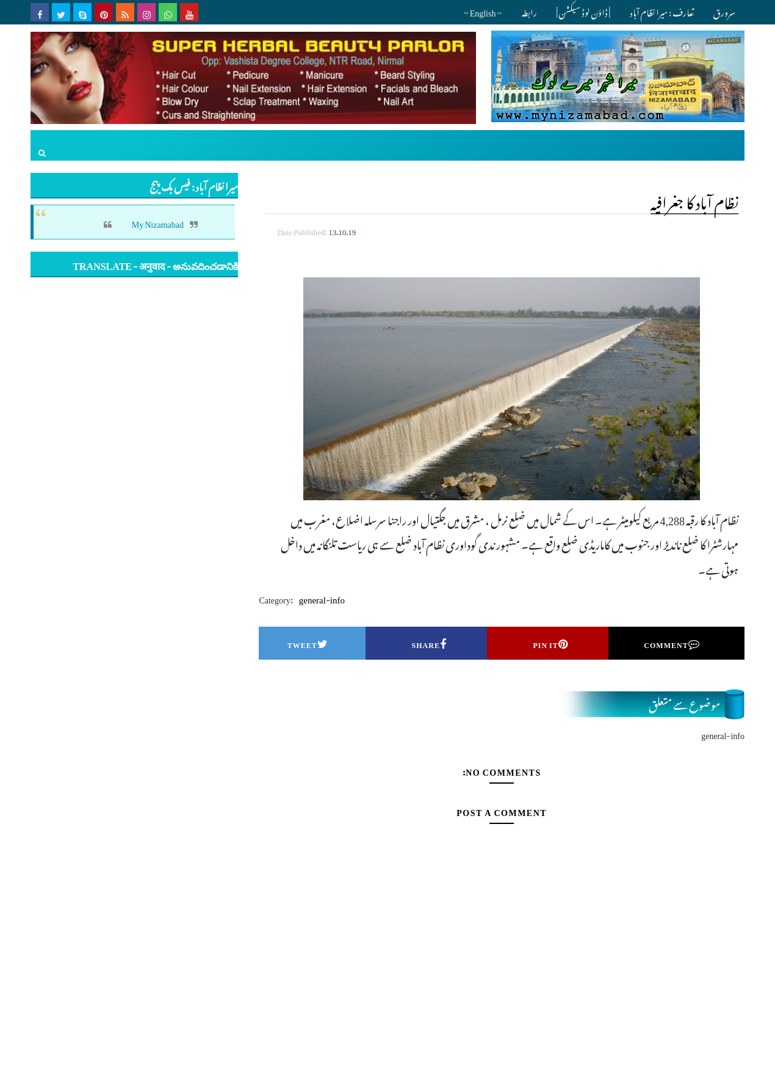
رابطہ (529, 10)
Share (429, 643)
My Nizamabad (158, 222)
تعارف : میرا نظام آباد (662, 10)
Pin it (550, 643)
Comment (671, 643)
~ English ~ (483, 10)
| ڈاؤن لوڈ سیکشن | (583, 10)
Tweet (307, 643)
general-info (322, 597)
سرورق (724, 10)
